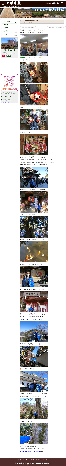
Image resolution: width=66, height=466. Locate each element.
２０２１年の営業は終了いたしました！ (28, 27)
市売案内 (25, 459)
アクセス (45, 459)
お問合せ (38, 459)
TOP (19, 459)
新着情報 (30, 22)
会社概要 (32, 459)
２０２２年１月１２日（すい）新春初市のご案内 (56, 27)
